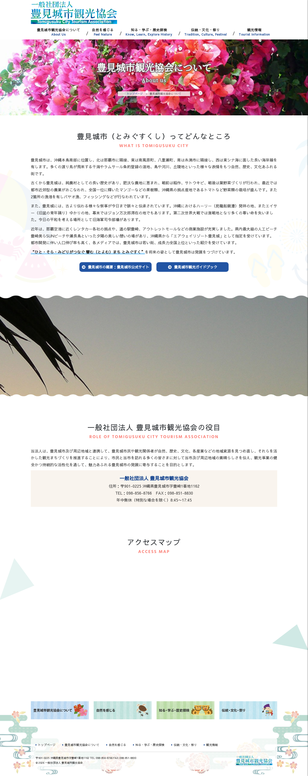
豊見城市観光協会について (58, 32)
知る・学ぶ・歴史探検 (149, 32)
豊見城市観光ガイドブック (195, 267)
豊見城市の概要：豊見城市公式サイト (118, 267)
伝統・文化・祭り (205, 32)
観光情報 (254, 32)
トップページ (135, 93)
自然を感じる (103, 32)
